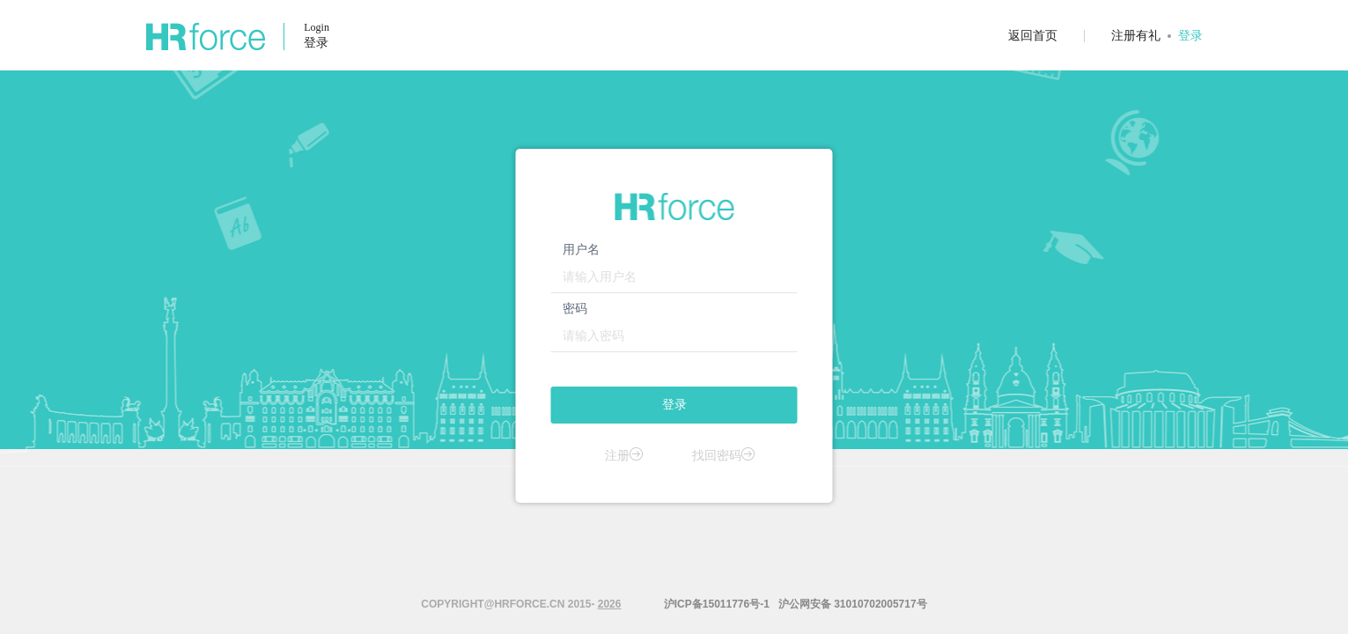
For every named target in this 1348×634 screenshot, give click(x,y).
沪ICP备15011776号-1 (714, 604)
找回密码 (723, 454)
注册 (624, 454)
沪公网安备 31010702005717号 (852, 604)
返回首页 (1032, 35)
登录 (1190, 35)
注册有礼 (1135, 35)
